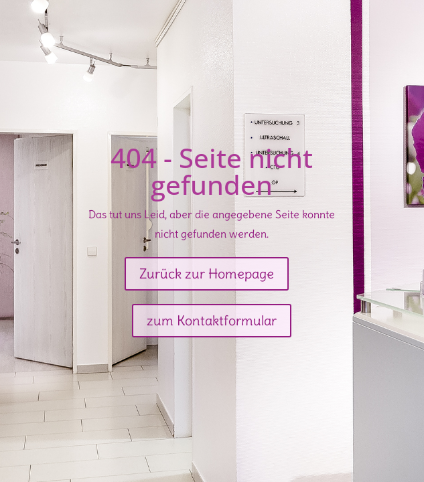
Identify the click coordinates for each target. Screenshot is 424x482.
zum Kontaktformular (212, 320)
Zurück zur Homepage (206, 273)
